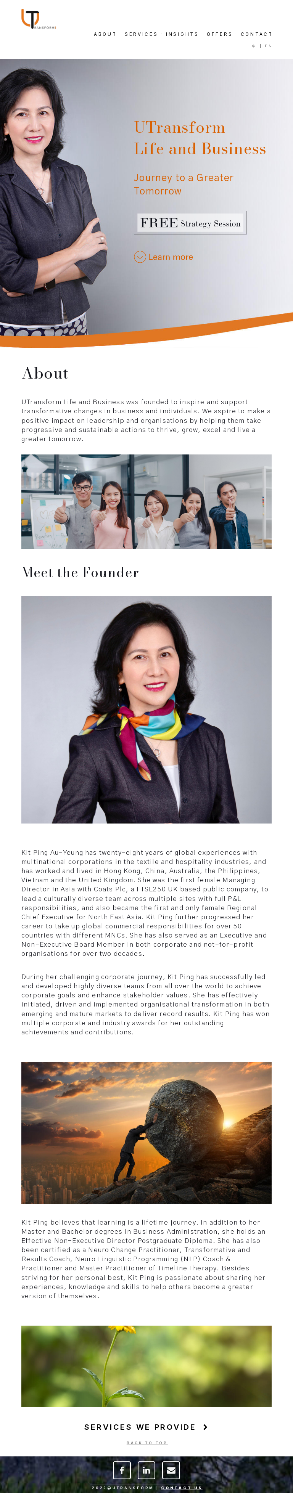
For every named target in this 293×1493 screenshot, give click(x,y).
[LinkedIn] (147, 1473)
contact (257, 34)
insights (182, 34)
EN (269, 46)
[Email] (171, 1473)
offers (220, 34)
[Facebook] (122, 1473)
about (105, 34)
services (141, 34)
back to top (147, 1443)
